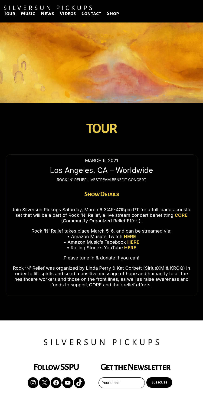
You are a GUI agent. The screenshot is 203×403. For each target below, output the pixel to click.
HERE (130, 236)
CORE (181, 215)
